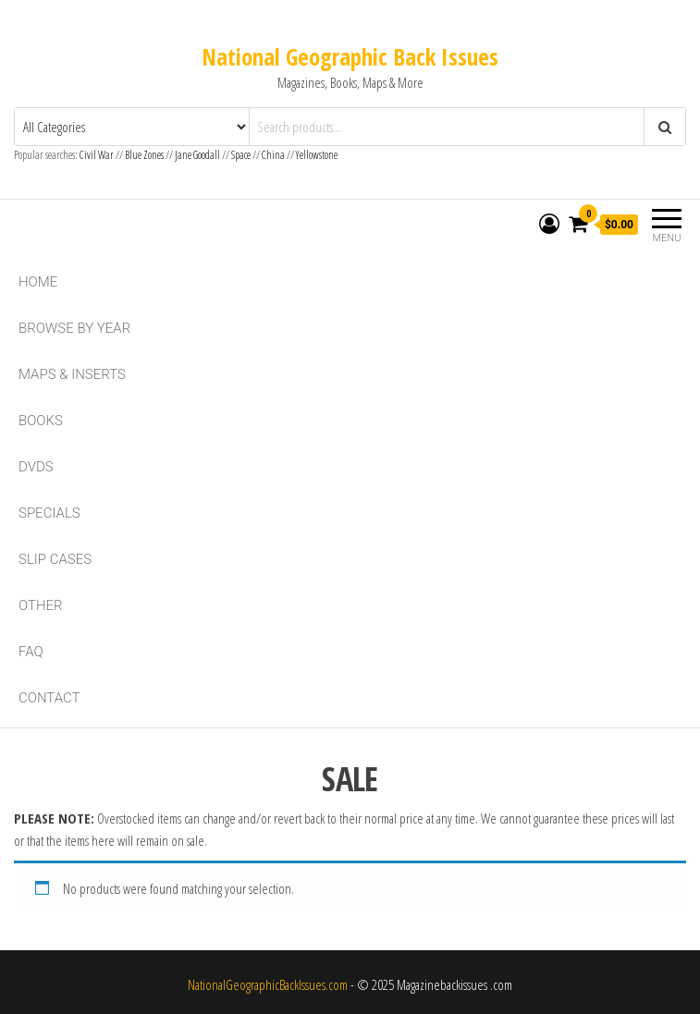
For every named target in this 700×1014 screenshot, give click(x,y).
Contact (49, 698)
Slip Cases (55, 559)
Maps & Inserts (72, 374)
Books (40, 420)
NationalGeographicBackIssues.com (268, 984)
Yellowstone (317, 155)
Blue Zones (144, 155)
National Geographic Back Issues (350, 56)
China (273, 155)
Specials (49, 513)
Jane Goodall (197, 155)
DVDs (36, 466)
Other (40, 605)
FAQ (30, 651)
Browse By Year (74, 328)
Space (241, 155)
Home (37, 282)
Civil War (98, 155)
